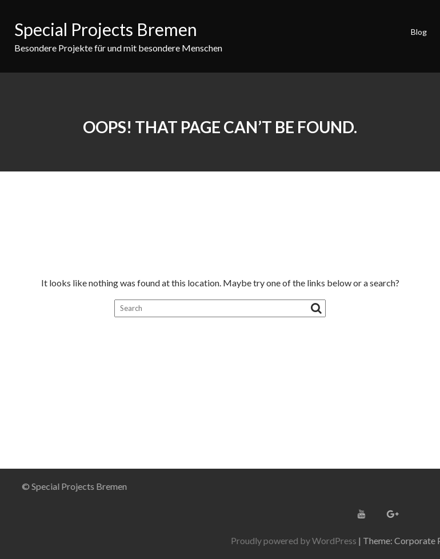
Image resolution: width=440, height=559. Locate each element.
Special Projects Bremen (105, 29)
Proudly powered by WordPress (356, 540)
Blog (419, 32)
